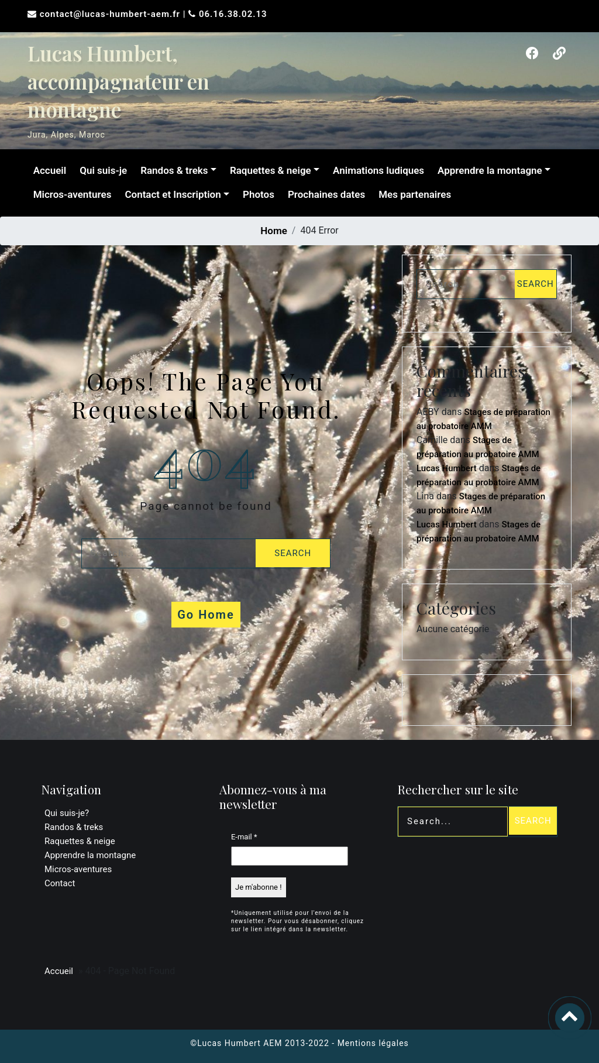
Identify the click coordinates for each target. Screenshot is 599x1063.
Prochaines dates (325, 194)
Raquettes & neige (269, 170)
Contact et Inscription (172, 194)
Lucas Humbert (446, 468)
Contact (59, 883)
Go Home (206, 615)
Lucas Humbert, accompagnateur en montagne (118, 81)
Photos (257, 194)
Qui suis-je (102, 170)
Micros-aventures (71, 194)
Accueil (49, 170)
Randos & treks (173, 170)
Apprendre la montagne (488, 170)
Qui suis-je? (66, 813)
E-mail (244, 836)
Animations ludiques (377, 170)
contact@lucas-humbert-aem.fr (111, 14)
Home (273, 230)
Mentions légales (373, 1043)
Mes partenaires (414, 194)
